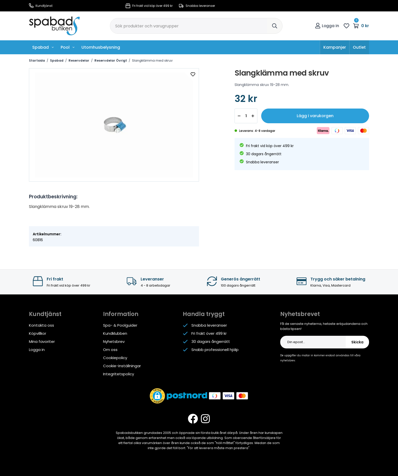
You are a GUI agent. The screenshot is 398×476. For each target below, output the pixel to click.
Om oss (110, 349)
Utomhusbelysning (100, 47)
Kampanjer (334, 47)
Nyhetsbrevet (300, 314)
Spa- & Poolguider (120, 325)
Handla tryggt (204, 314)
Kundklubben (115, 333)
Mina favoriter (42, 341)
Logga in (327, 25)
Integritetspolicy (118, 374)
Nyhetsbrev (114, 341)
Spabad (43, 47)
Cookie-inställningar (122, 365)
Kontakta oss (41, 325)
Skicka (357, 342)
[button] (157, 395)
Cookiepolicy (115, 357)
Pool (68, 47)
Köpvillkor (37, 333)
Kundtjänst (41, 5)
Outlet (359, 47)
